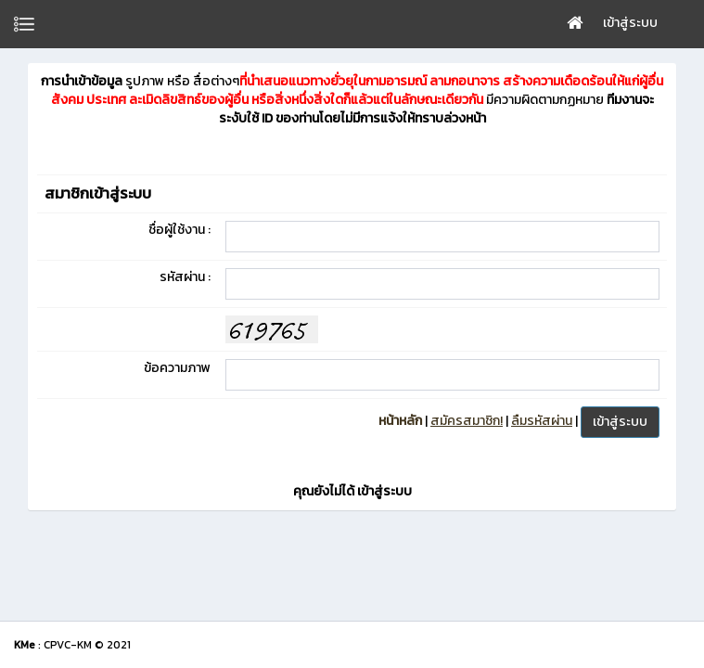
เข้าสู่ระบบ (630, 22)
